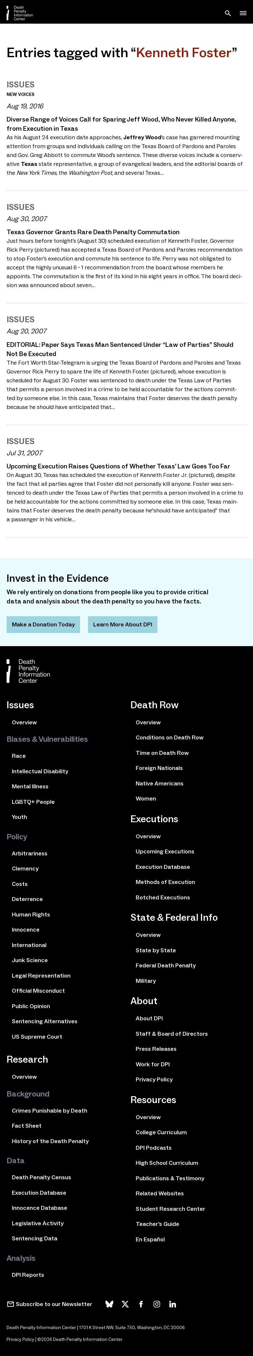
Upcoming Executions (165, 851)
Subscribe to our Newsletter (54, 1304)
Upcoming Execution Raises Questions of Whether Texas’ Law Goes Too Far (118, 466)
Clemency (25, 868)
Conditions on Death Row (170, 737)
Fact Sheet (27, 1125)
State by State (156, 950)
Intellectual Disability (40, 771)
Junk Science (30, 960)
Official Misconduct (38, 990)
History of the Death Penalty (50, 1141)
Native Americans (159, 783)
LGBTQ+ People (33, 801)
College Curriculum (161, 1132)
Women (146, 798)
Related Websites (160, 1193)
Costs (20, 884)
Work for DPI (153, 1064)
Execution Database (39, 1192)
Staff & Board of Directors (172, 1033)
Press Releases (156, 1048)
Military (146, 980)
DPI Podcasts (154, 1147)
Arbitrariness (29, 853)
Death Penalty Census (41, 1177)
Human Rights (31, 914)
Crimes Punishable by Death (49, 1110)
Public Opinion (31, 1006)
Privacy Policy (154, 1079)
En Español (150, 1239)
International (29, 945)
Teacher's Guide (157, 1224)
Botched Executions (163, 897)
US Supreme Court (37, 1036)
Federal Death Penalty (166, 965)
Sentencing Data (34, 1238)
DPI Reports (28, 1274)
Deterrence (27, 899)
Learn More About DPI (122, 624)
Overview (24, 722)
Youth (19, 817)
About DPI (149, 1018)
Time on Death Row (162, 753)
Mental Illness (30, 786)
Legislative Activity (38, 1223)
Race (19, 755)
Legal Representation (41, 975)
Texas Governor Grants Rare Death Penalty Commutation (93, 232)
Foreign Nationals (159, 768)
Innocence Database (39, 1207)
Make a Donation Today (43, 624)
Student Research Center (170, 1208)
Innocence (26, 929)
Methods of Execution (165, 882)
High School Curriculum (167, 1162)
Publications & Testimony (170, 1178)
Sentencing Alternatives (44, 1021)
